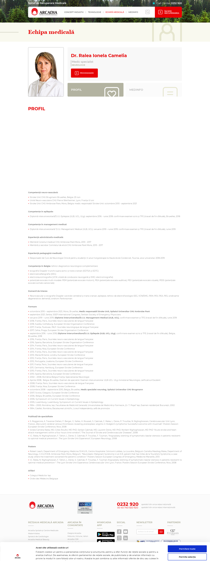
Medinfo (133, 12)
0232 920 (176, 3)
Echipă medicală (114, 12)
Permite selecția (187, 538)
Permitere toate (187, 530)
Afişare (141, 555)
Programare (84, 73)
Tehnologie (94, 12)
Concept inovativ (74, 12)
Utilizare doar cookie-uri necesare (187, 547)
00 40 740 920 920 (127, 507)
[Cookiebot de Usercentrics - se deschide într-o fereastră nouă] (18, 556)
